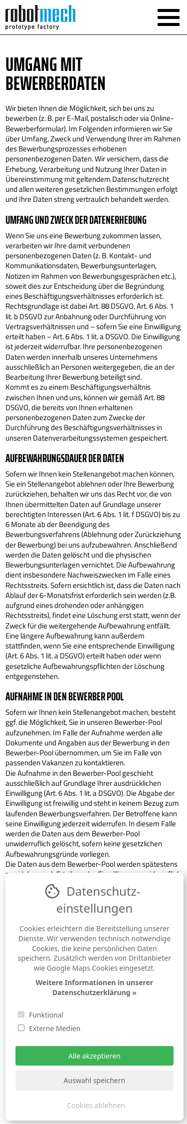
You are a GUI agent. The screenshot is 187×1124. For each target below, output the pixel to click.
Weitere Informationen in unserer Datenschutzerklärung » (95, 987)
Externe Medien (49, 1028)
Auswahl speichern (95, 1080)
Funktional (40, 1015)
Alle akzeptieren (94, 1056)
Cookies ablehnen (96, 1105)
